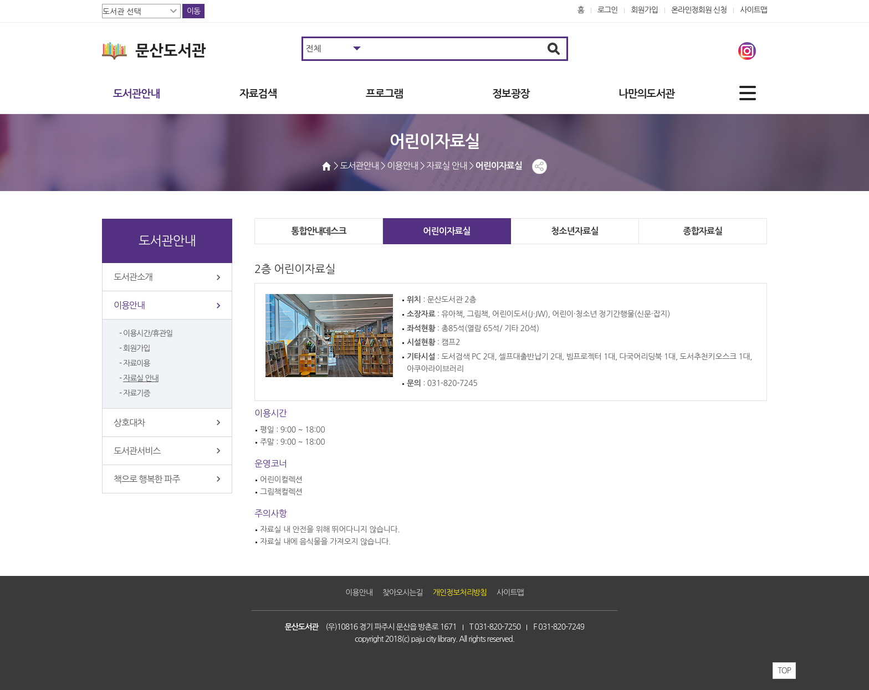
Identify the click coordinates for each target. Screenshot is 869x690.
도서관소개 (133, 276)
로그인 (607, 10)
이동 (193, 11)
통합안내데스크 (318, 231)
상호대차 (129, 422)
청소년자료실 (574, 231)
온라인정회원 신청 (699, 10)
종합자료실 (702, 231)
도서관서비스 (137, 450)
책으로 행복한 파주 (147, 479)
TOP (784, 670)
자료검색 (258, 94)
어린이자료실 (446, 231)
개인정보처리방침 (460, 592)
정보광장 (510, 94)
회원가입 (644, 10)
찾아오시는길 (402, 592)
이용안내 (129, 305)
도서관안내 (136, 94)
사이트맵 (753, 10)
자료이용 (136, 363)
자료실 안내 (141, 378)
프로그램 (384, 94)
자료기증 (136, 393)
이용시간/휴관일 (147, 333)
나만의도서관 (646, 94)
